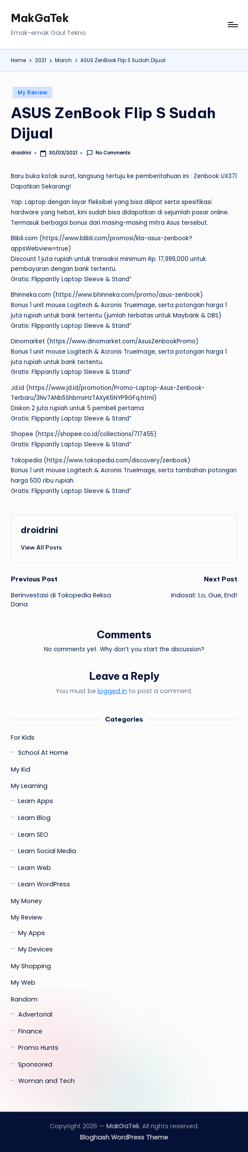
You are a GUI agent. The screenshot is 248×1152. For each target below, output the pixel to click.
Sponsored (35, 1064)
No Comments (108, 153)
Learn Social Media (47, 851)
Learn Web (34, 867)
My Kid (20, 769)
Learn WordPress (44, 884)
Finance (30, 1031)
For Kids (23, 737)
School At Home (43, 752)
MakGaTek (40, 18)
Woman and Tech (46, 1081)
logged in (112, 691)
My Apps (31, 933)
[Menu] (232, 24)
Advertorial (35, 1014)
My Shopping (31, 966)
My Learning (29, 786)
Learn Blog (34, 817)
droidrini (39, 529)
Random (24, 999)
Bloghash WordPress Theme (124, 1137)
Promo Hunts (38, 1047)
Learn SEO (33, 834)
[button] (41, 547)
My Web (23, 982)
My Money (26, 901)
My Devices (35, 949)
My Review (32, 92)
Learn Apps (35, 801)
